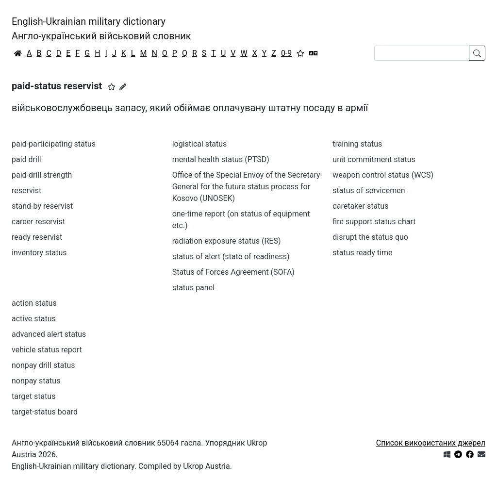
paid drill (26, 159)
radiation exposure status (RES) (226, 241)
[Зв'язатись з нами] (481, 454)
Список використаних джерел (430, 442)
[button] (112, 86)
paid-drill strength (42, 175)
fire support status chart (373, 221)
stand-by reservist (42, 206)
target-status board (45, 411)
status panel (193, 287)
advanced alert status (49, 334)
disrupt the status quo (370, 237)
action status (34, 303)
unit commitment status (373, 159)
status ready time (362, 252)
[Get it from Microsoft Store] (447, 454)
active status (34, 318)
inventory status (39, 252)
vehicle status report (47, 349)
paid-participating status (54, 144)
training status (357, 144)
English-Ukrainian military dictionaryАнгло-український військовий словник (101, 29)
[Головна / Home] (18, 53)
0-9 (286, 53)
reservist (26, 190)
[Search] (421, 53)
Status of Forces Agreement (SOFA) (233, 272)
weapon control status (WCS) (382, 175)
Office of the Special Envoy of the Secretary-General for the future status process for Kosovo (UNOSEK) (247, 186)
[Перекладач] (313, 53)
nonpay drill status (43, 365)
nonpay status (36, 380)
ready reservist (37, 237)
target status (33, 396)
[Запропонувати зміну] (122, 87)
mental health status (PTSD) (220, 159)
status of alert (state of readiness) (231, 256)
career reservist (38, 221)
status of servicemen (368, 190)
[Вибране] (300, 53)
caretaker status (360, 206)
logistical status (199, 144)
